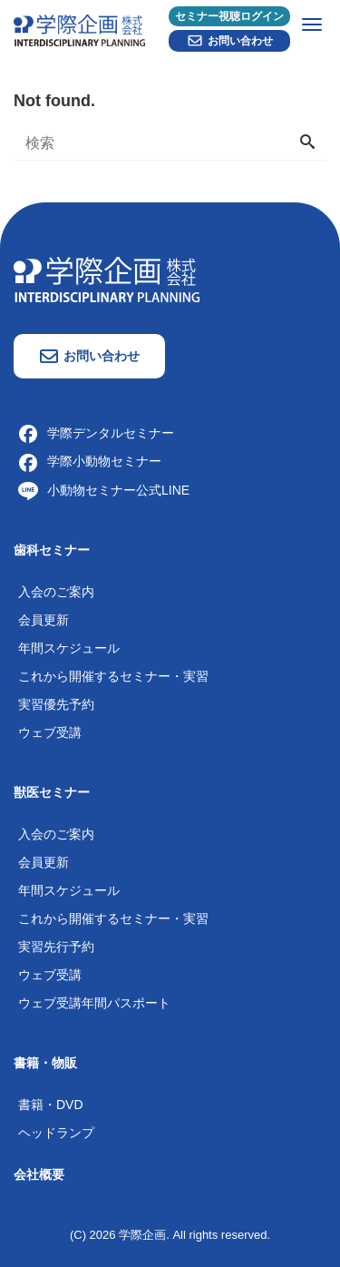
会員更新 (43, 620)
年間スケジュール (69, 648)
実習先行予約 (56, 946)
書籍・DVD (50, 1104)
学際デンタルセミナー (96, 433)
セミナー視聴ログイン (229, 16)
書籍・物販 (45, 1063)
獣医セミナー (52, 792)
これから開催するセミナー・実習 (113, 676)
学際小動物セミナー (89, 461)
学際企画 (142, 1235)
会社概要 (39, 1174)
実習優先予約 (56, 704)
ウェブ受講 (50, 732)
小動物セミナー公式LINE (103, 490)
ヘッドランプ (56, 1132)
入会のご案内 (56, 591)
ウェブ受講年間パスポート (94, 1003)
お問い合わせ (230, 40)
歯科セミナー (52, 550)
